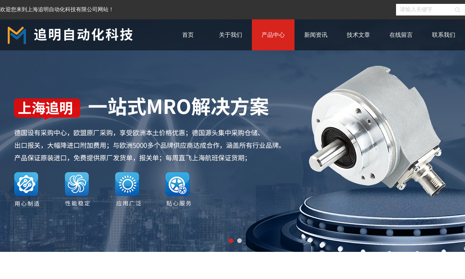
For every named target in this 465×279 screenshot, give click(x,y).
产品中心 (273, 35)
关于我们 (230, 35)
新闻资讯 (315, 35)
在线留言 (401, 35)
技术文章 (358, 35)
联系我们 (443, 35)
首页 (188, 35)
